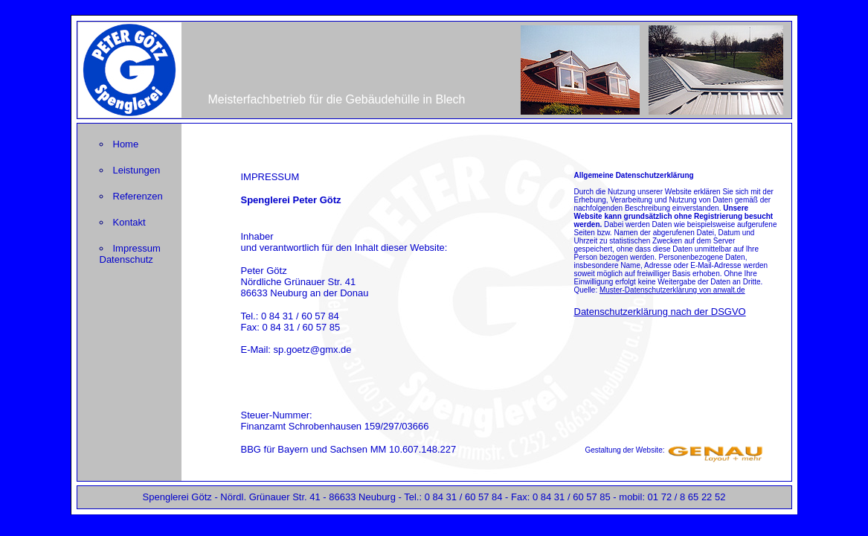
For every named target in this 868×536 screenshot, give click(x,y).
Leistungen (137, 170)
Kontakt (129, 222)
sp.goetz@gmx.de (313, 349)
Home (126, 144)
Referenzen (138, 196)
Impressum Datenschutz (130, 254)
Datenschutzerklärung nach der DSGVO (660, 311)
